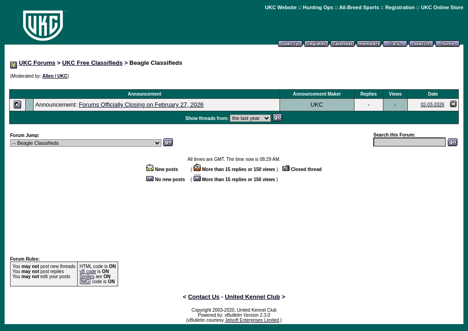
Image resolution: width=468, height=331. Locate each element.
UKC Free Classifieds (92, 62)
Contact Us (204, 296)
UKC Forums (37, 62)
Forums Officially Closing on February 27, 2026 (141, 104)
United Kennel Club (252, 296)
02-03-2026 (432, 104)
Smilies (87, 276)
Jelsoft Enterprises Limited (252, 320)
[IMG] (85, 281)
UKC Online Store (442, 7)
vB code (88, 271)
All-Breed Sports (359, 7)
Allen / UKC (54, 76)
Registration (400, 7)
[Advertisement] (234, 84)
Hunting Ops (318, 7)
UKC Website (281, 7)
